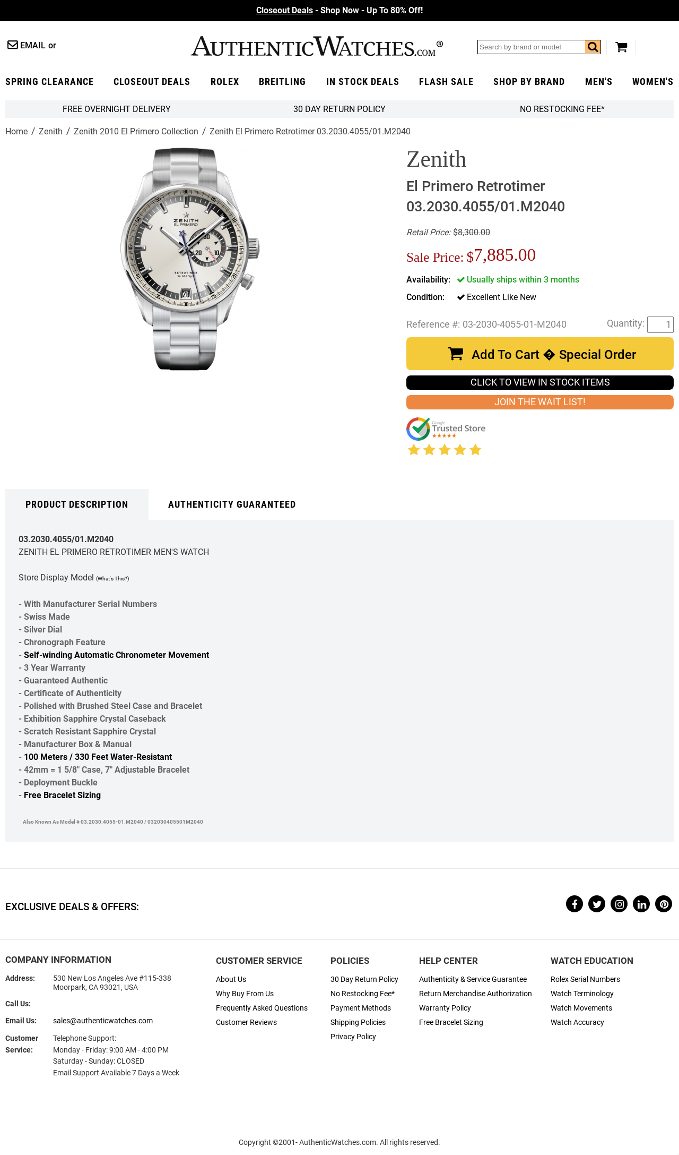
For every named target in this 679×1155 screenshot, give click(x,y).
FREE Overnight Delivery (117, 109)
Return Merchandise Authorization (475, 993)
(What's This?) (112, 578)
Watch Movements (581, 1008)
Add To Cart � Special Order (554, 354)
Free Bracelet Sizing (62, 795)
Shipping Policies (358, 1022)
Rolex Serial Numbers (585, 979)
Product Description (76, 504)
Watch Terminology (582, 993)
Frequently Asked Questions (262, 1008)
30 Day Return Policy (364, 979)
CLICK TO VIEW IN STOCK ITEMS (540, 382)
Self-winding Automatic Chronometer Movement (116, 655)
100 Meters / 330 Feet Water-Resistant (98, 757)
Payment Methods (360, 1008)
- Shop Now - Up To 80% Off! (339, 10)
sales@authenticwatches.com (103, 1020)
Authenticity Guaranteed (232, 504)
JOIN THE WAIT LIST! (540, 402)
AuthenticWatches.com (316, 46)
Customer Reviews (246, 1022)
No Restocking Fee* (562, 109)
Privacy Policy (353, 1036)
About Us (231, 979)
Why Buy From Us (245, 993)
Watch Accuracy (577, 1022)
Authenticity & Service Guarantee (473, 979)
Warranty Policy (445, 1008)
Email (33, 45)
